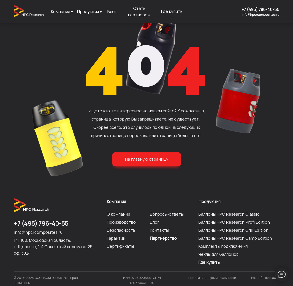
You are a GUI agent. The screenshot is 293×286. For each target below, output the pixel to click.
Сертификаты (120, 246)
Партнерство (163, 238)
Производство (121, 222)
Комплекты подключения (223, 246)
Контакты (159, 230)
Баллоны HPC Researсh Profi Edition (234, 222)
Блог (112, 11)
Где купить (171, 11)
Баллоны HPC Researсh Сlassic (228, 214)
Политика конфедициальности (212, 277)
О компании (118, 214)
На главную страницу (146, 159)
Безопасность (121, 230)
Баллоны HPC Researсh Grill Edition (233, 230)
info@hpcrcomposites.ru (260, 14)
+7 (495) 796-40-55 (260, 9)
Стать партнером (139, 11)
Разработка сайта (265, 277)
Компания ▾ (62, 11)
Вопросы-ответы (167, 214)
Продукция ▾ (89, 11)
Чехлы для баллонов (218, 254)
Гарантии (116, 238)
